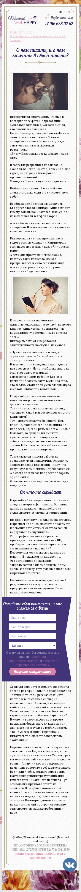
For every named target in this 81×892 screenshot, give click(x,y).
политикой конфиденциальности (26, 658)
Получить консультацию (32, 672)
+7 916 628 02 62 (59, 23)
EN (68, 12)
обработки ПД (40, 858)
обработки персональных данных (37, 663)
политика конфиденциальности (39, 853)
